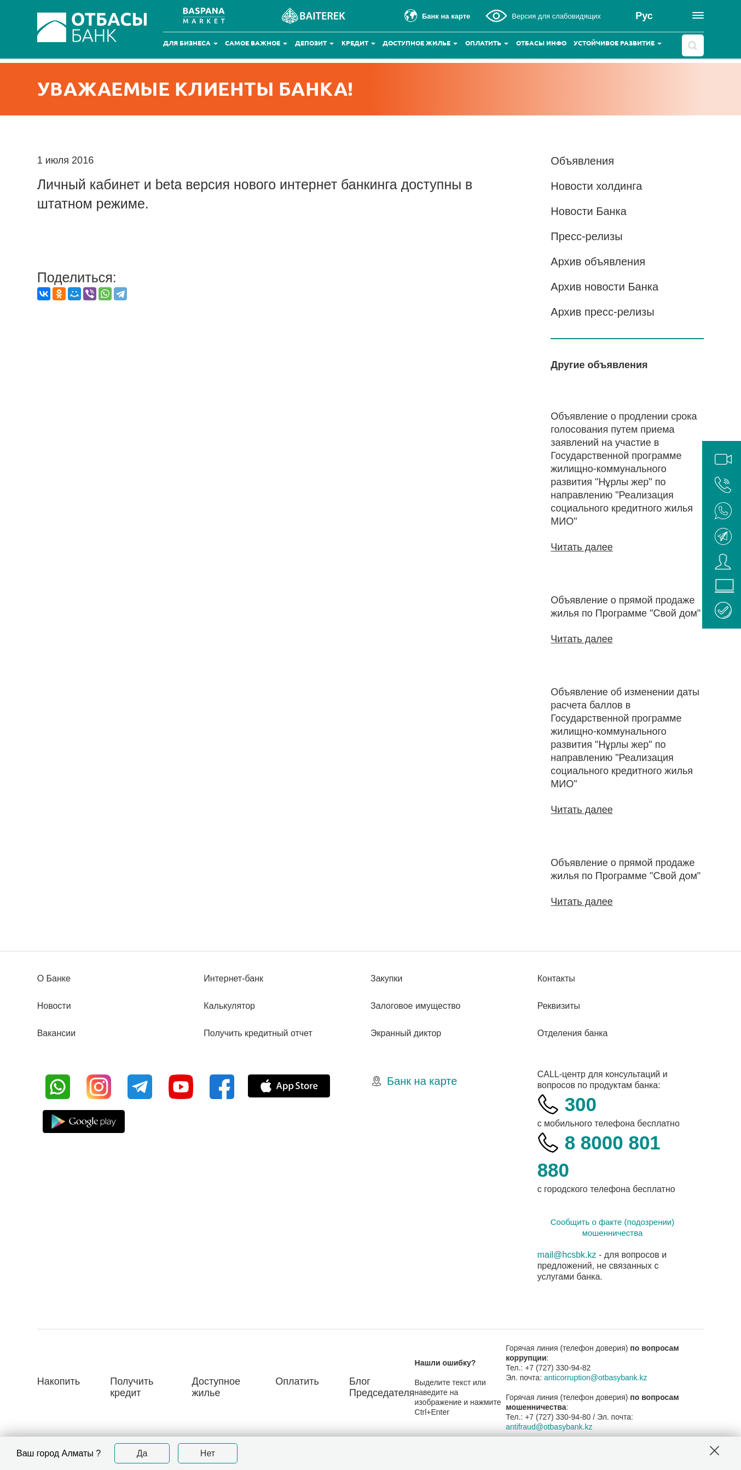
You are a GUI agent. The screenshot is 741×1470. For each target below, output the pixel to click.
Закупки (386, 978)
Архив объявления (598, 261)
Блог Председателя (382, 1387)
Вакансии (56, 1033)
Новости (54, 1005)
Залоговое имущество (415, 1005)
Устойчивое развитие (618, 43)
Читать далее (581, 547)
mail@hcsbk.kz (567, 1254)
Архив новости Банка (604, 287)
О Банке (54, 978)
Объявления (582, 161)
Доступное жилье (420, 43)
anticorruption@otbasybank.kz (595, 1377)
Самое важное (256, 43)
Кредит (358, 43)
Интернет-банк (233, 978)
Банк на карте (422, 1081)
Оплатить (486, 43)
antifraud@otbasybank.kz (549, 1426)
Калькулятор (229, 1005)
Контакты (556, 978)
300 (581, 1104)
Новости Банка (589, 211)
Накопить (58, 1381)
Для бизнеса (190, 43)
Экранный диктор (405, 1033)
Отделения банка (572, 1033)
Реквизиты (558, 1005)
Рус (644, 15)
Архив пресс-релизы (602, 312)
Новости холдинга (596, 186)
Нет (207, 1453)
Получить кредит (131, 1387)
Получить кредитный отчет (258, 1033)
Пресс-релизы (586, 236)
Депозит (314, 43)
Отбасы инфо (541, 43)
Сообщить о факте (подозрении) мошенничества (612, 1227)
